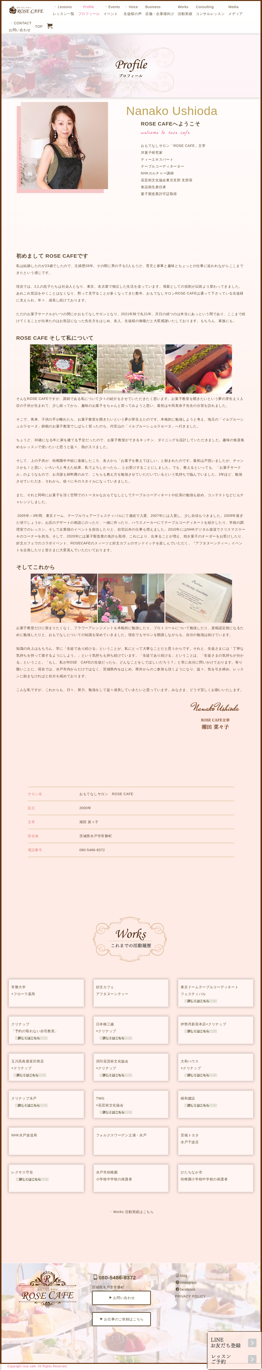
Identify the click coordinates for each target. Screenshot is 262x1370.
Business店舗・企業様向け (159, 10)
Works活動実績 (185, 10)
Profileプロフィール (89, 10)
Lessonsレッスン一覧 (63, 10)
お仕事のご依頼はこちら (122, 1319)
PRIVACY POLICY (190, 1296)
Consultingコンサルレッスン (210, 10)
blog (181, 1276)
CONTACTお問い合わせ (20, 26)
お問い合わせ (122, 1298)
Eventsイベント (111, 10)
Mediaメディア (235, 10)
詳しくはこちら (200, 1001)
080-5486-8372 (114, 1277)
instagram (186, 1283)
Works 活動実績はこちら (131, 1212)
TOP (39, 26)
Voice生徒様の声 (133, 10)
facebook (185, 1289)
